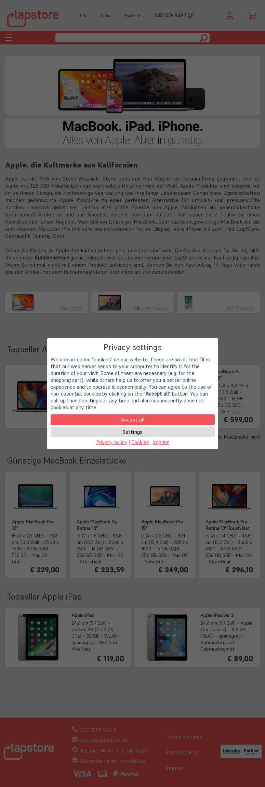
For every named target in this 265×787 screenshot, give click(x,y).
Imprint (161, 442)
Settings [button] (132, 431)
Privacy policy (112, 442)
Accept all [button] (133, 419)
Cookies (140, 442)
